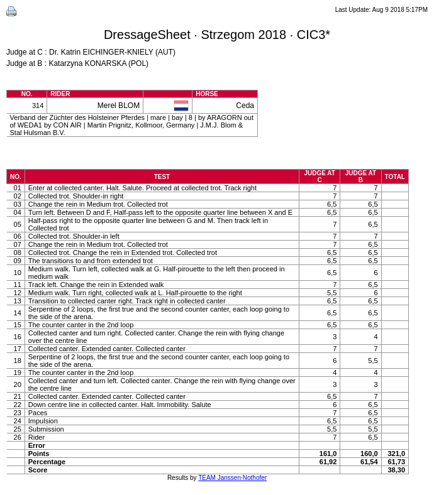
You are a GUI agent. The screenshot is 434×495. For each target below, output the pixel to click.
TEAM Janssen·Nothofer (232, 477)
